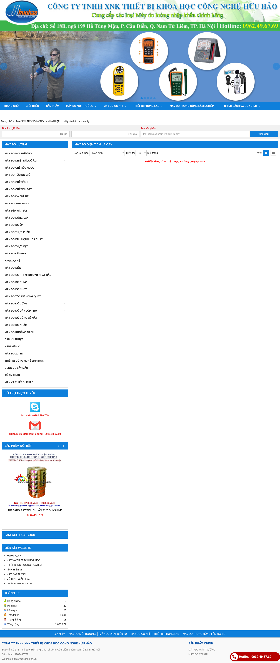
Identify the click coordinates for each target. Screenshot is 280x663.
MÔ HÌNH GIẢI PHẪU (18, 578)
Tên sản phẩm (148, 128)
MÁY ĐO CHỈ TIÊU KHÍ (18, 182)
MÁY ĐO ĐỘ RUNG (16, 282)
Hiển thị (130, 153)
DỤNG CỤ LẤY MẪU (16, 367)
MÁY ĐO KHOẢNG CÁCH (19, 332)
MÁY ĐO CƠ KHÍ (115, 106)
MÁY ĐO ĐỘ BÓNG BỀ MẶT (21, 317)
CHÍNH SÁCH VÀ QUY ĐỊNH (242, 106)
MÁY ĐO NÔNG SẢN (17, 217)
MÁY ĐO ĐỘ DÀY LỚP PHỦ (35, 310)
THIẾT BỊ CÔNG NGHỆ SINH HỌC (24, 360)
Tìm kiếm (264, 134)
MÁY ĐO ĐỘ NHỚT (16, 289)
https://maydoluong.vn (24, 658)
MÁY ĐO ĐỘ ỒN (14, 225)
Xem (259, 152)
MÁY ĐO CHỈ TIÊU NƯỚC (35, 167)
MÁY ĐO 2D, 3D (14, 353)
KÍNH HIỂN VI (12, 346)
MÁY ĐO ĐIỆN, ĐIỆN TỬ (113, 633)
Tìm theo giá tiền (11, 128)
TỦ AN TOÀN (12, 375)
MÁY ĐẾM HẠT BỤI (16, 210)
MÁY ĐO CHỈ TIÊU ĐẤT (18, 189)
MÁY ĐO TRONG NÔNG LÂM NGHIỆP (193, 106)
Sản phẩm (52, 106)
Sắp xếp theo (81, 153)
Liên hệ (8, 113)
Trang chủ (11, 106)
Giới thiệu (32, 106)
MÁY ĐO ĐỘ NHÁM (16, 325)
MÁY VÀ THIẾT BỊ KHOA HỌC (23, 560)
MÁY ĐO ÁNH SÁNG (17, 203)
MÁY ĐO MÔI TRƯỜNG (81, 106)
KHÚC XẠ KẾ (12, 260)
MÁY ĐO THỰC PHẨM (17, 232)
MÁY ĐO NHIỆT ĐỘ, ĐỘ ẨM (35, 160)
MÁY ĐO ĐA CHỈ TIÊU (17, 196)
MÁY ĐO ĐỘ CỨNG (35, 303)
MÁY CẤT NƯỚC (16, 574)
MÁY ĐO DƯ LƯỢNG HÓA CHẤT (23, 239)
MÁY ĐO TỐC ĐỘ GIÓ (17, 174)
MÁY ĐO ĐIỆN (35, 267)
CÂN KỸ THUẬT (14, 339)
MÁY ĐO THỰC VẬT (16, 246)
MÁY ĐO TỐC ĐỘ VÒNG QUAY (23, 296)
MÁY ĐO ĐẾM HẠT (15, 253)
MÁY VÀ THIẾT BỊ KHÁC (19, 382)
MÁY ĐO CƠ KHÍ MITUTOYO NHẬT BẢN (35, 275)
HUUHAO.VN (13, 555)
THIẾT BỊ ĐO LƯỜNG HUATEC (24, 564)
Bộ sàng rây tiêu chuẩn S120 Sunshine (35, 510)
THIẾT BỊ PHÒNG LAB (148, 106)
